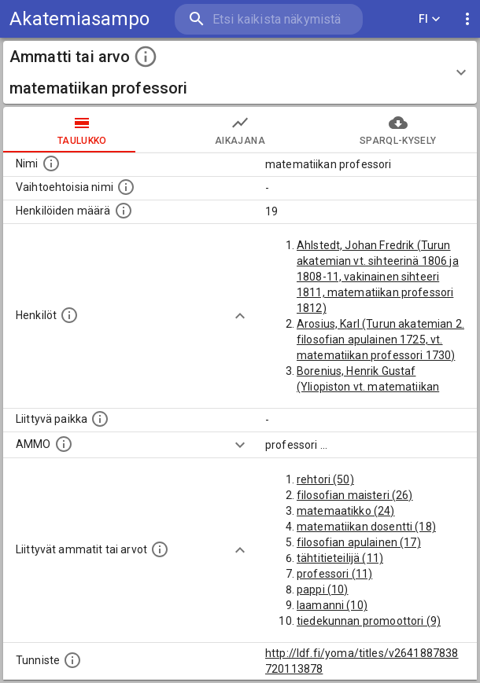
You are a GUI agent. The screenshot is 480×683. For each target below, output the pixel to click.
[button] (240, 72)
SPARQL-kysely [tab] (398, 129)
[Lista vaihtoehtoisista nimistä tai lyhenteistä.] (125, 187)
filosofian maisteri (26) (355, 495)
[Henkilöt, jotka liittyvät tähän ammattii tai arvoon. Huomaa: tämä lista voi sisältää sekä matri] (69, 315)
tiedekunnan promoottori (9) (369, 621)
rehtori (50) (325, 479)
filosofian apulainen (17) (359, 542)
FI (429, 19)
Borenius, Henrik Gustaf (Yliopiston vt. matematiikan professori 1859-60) (368, 387)
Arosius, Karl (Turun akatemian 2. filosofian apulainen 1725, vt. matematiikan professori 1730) (380, 340)
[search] (269, 19)
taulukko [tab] (82, 129)
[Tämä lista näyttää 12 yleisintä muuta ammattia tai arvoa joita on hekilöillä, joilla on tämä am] (159, 549)
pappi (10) (323, 589)
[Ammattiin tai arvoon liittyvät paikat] (100, 418)
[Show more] (240, 316)
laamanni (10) (332, 605)
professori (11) (334, 573)
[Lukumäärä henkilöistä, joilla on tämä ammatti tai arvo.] (123, 210)
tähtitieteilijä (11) (340, 558)
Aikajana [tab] (240, 129)
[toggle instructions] (145, 56)
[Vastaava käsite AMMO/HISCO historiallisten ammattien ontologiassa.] (63, 444)
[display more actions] (467, 19)
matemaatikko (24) (346, 511)
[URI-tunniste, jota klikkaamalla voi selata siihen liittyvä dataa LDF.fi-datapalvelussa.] (72, 660)
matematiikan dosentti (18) (366, 526)
